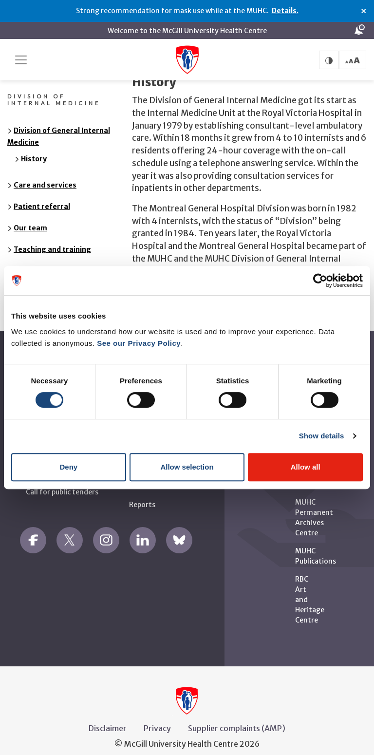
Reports (142, 493)
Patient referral (42, 194)
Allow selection (186, 467)
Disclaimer (108, 716)
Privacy (157, 716)
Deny (68, 467)
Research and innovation (57, 259)
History (34, 147)
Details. (285, 10)
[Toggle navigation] (21, 60)
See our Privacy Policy (139, 343)
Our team (30, 216)
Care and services (45, 173)
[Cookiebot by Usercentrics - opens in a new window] (320, 280)
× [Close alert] (363, 11)
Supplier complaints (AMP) (236, 716)
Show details (321, 436)
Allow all (305, 467)
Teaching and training (52, 237)
